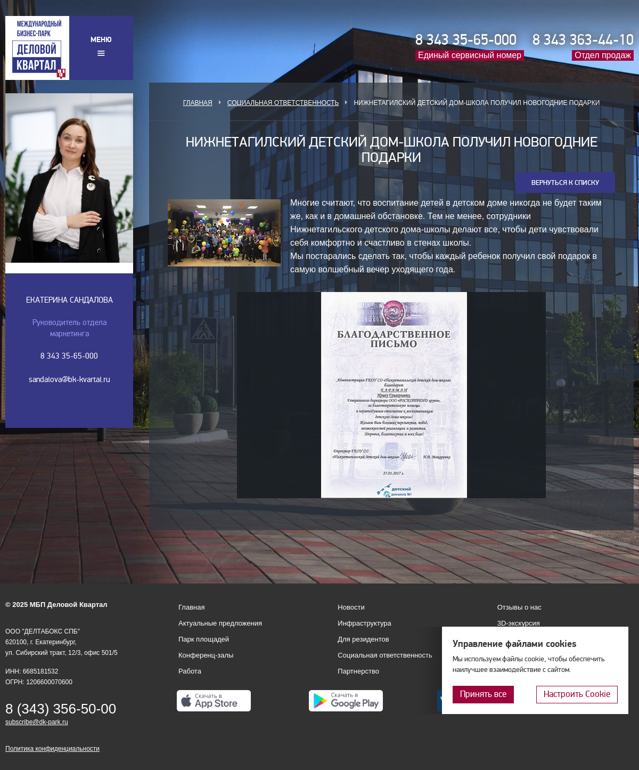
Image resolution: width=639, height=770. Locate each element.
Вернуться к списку (565, 183)
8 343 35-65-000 (466, 40)
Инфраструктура (364, 623)
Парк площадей (203, 639)
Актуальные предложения (220, 623)
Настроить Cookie (577, 694)
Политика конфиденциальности (52, 748)
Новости (351, 607)
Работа (189, 671)
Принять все (483, 694)
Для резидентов (363, 639)
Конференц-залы (205, 655)
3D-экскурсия (518, 623)
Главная (197, 103)
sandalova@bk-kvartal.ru (69, 379)
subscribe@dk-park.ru (36, 722)
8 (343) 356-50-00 (60, 708)
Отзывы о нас (519, 607)
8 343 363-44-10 (583, 40)
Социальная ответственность (283, 103)
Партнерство (358, 671)
